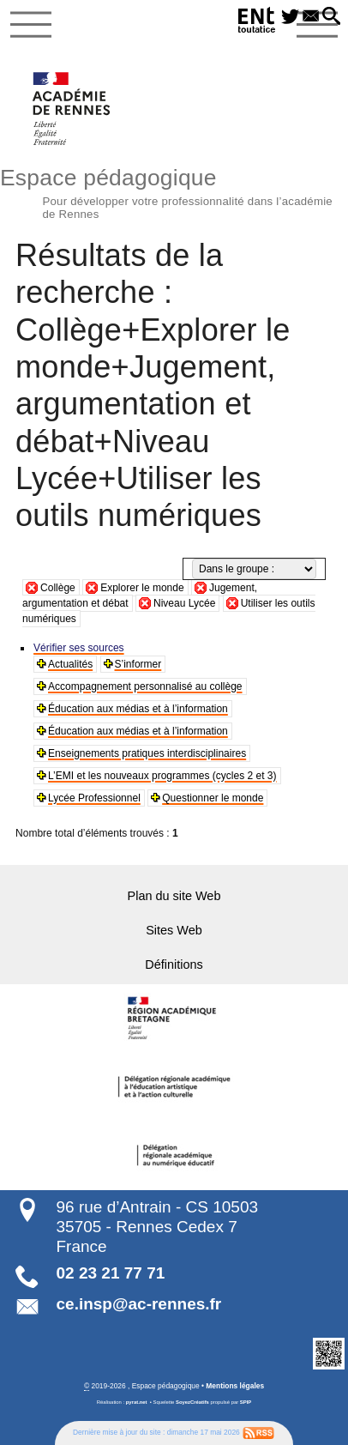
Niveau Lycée (184, 603)
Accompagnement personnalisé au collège (145, 686)
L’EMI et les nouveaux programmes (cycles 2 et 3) (162, 776)
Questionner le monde (212, 798)
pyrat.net (136, 1402)
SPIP (245, 1402)
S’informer (138, 664)
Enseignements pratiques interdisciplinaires (147, 753)
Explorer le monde (142, 588)
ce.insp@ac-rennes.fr (139, 1304)
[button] (330, 17)
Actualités (70, 664)
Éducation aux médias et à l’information (138, 709)
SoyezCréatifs (192, 1402)
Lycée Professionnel (94, 798)
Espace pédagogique (174, 191)
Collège (57, 588)
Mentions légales (235, 1386)
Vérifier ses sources (78, 648)
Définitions (173, 964)
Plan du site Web (174, 896)
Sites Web (174, 930)
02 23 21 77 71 (111, 1273)
